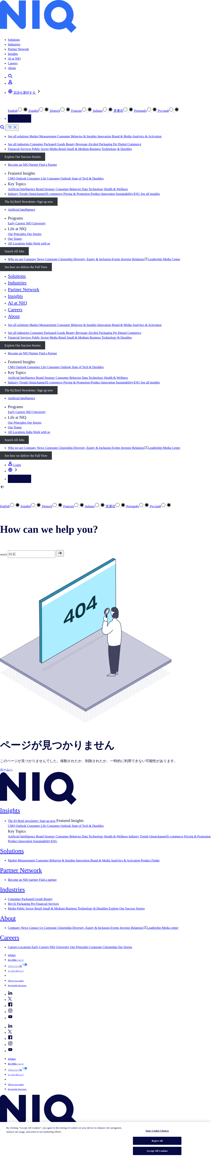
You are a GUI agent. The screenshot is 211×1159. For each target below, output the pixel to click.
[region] (105, 1140)
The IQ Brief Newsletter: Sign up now (29, 201)
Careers (13, 63)
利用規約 (12, 955)
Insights (13, 54)
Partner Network (18, 49)
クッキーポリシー (16, 971)
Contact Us (19, 118)
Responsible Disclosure (17, 985)
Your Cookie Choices (157, 1130)
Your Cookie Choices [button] (21, 975)
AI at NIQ (14, 58)
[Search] (31, 554)
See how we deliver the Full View (26, 267)
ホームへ (6, 769)
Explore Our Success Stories (23, 156)
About (12, 68)
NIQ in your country (16, 981)
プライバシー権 (15, 966)
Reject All (157, 1140)
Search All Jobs (14, 251)
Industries (14, 44)
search (3, 554)
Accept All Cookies (157, 1150)
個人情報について (16, 960)
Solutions (14, 39)
